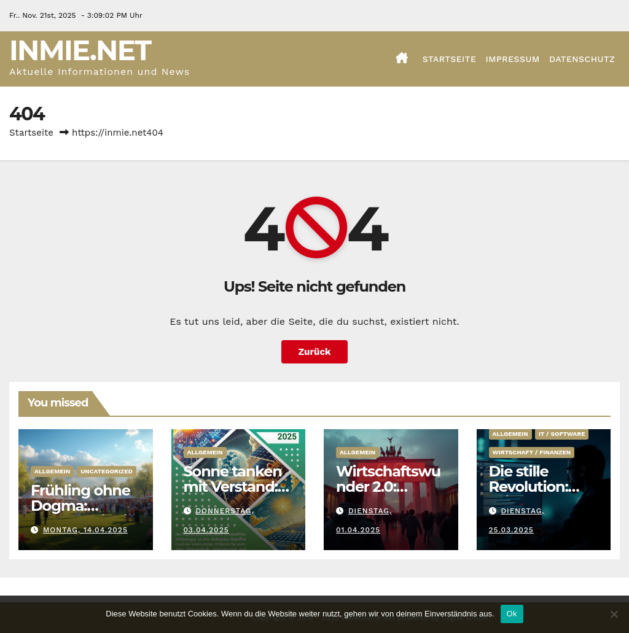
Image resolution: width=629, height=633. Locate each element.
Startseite (450, 59)
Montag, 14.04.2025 (85, 530)
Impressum (513, 59)
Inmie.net (79, 50)
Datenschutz (582, 59)
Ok (512, 613)
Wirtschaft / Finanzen (532, 452)
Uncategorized (106, 471)
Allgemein (52, 471)
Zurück (315, 351)
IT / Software (562, 433)
